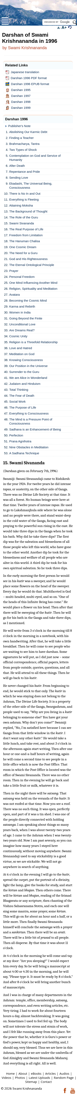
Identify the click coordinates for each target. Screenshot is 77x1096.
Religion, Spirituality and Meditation (33, 288)
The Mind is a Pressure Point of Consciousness (30, 421)
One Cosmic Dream (22, 247)
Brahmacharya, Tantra (24, 143)
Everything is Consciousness (29, 413)
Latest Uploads (39, 1078)
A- (59, 28)
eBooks (36, 1073)
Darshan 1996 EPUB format (28, 84)
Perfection (16, 435)
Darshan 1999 (19, 108)
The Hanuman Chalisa (24, 241)
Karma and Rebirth (22, 306)
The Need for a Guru (23, 253)
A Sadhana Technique (24, 453)
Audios (64, 1073)
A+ (64, 27)
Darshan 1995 (19, 90)
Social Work (17, 401)
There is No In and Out (24, 193)
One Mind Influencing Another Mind (33, 282)
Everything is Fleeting (24, 199)
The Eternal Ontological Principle (31, 265)
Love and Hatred (20, 348)
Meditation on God (21, 354)
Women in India (20, 312)
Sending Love (18, 177)
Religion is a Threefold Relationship (33, 342)
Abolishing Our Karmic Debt (28, 132)
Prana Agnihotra (20, 441)
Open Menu (5, 21)
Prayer (13, 271)
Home (10, 1073)
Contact (46, 1082)
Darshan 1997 (19, 96)
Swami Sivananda (21, 223)
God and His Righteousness (28, 259)
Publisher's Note (19, 126)
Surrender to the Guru (24, 372)
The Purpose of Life (22, 407)
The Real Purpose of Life (26, 229)
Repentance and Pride (24, 171)
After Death (17, 165)
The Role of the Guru (23, 217)
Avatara (14, 294)
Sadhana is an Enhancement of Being (35, 429)
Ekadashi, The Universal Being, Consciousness (30, 185)
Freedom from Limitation (26, 235)
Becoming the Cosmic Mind (28, 300)
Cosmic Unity (18, 336)
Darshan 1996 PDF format (27, 78)
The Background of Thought (28, 211)
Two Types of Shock (23, 149)
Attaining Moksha (21, 205)
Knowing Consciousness (26, 360)
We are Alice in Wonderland (28, 377)
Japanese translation (23, 72)
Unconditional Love (22, 324)
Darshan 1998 (19, 102)
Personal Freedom (21, 276)
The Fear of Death (21, 395)
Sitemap (31, 1082)
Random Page (64, 1078)
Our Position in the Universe (28, 366)
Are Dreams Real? (21, 330)
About (22, 1073)
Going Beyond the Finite (25, 318)
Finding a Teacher (21, 138)
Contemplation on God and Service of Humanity (35, 157)
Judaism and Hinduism (24, 383)
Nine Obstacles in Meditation (28, 447)
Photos (20, 1078)
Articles (50, 1073)
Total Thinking (18, 389)
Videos (6, 1078)
